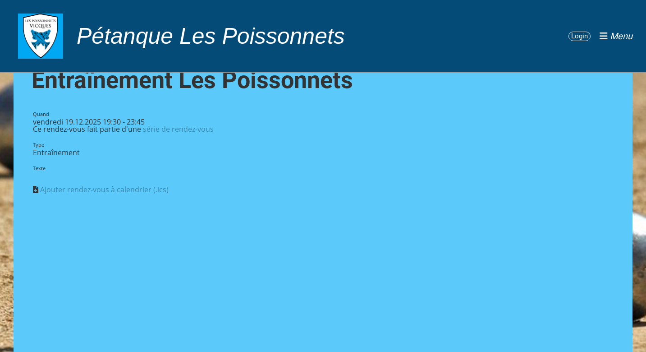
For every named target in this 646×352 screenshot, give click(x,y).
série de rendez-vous (178, 129)
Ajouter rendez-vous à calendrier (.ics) (104, 190)
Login (579, 36)
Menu (616, 36)
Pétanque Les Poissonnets (211, 36)
